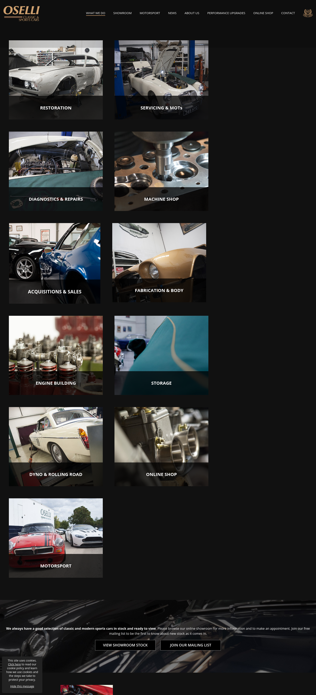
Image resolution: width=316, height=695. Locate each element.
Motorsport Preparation (175, 623)
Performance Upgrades (226, 14)
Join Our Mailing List (224, 630)
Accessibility (119, 674)
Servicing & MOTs (118, 616)
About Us (192, 14)
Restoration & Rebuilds (174, 616)
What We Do (95, 14)
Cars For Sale (167, 630)
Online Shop (263, 14)
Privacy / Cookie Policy (91, 674)
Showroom (122, 14)
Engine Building (117, 630)
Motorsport (150, 14)
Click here (14, 664)
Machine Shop (116, 637)
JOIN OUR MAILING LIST (190, 465)
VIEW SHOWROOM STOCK (125, 465)
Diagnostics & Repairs (121, 623)
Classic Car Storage (171, 637)
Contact (288, 14)
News (172, 14)
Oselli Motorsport (222, 623)
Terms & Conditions (58, 674)
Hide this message (22, 686)
